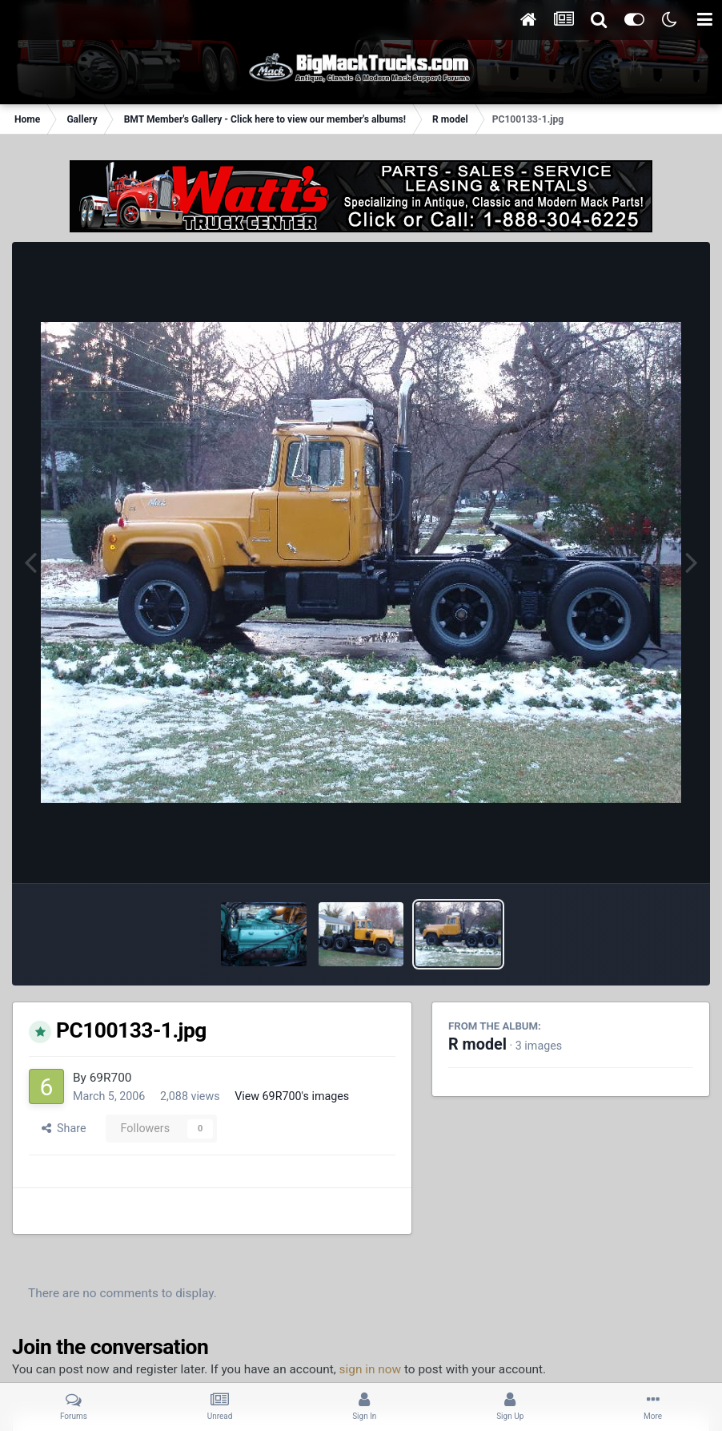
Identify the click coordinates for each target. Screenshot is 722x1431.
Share (64, 1128)
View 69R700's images (292, 1096)
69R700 (111, 1077)
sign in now (370, 1369)
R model (477, 1044)
